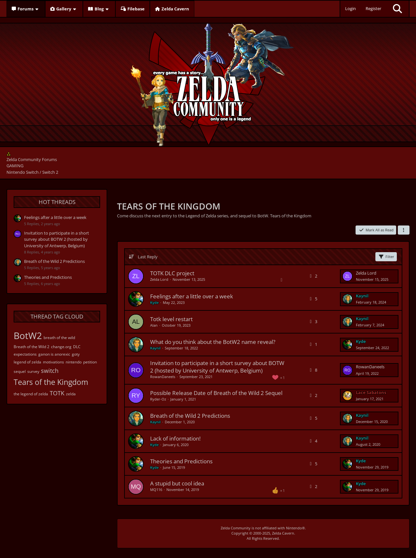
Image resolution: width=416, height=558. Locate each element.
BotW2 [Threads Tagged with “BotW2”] (28, 335)
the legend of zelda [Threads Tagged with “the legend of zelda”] (31, 394)
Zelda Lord (159, 279)
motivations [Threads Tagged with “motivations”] (53, 362)
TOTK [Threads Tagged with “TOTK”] (57, 393)
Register (373, 8)
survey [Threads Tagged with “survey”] (33, 371)
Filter (386, 256)
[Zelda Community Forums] (208, 83)
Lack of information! (175, 438)
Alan (154, 325)
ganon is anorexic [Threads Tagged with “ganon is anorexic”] (54, 354)
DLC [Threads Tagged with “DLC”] (77, 346)
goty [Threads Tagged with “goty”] (76, 354)
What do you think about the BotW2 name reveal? (212, 342)
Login (350, 8)
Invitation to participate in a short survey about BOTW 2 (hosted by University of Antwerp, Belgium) (56, 239)
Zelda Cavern (283, 533)
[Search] (397, 9)
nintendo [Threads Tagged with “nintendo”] (74, 362)
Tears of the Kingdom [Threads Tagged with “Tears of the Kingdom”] (51, 382)
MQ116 (156, 489)
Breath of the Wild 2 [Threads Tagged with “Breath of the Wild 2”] (31, 346)
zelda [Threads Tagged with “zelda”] (71, 394)
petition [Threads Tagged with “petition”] (90, 362)
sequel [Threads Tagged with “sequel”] (20, 371)
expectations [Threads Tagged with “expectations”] (25, 354)
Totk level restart (171, 319)
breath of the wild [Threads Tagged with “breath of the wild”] (59, 337)
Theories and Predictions (48, 277)
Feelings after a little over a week (55, 217)
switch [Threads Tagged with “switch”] (49, 370)
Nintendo (294, 527)
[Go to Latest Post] (347, 276)
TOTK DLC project (172, 273)
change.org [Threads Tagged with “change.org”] (61, 346)
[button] (404, 230)
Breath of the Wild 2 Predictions (54, 261)
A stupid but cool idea (177, 483)
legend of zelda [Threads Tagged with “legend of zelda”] (27, 362)
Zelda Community (236, 527)
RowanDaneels (162, 376)
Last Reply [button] (148, 257)
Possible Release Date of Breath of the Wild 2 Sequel (216, 393)
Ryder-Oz (158, 399)
